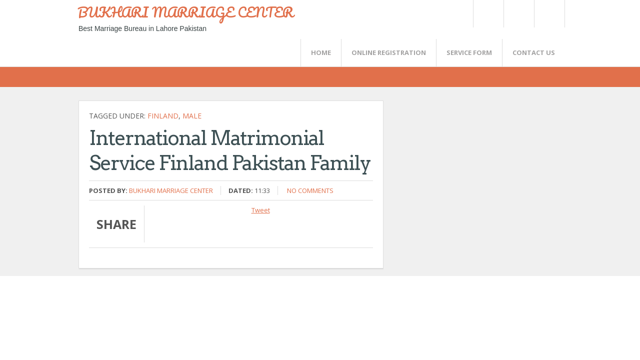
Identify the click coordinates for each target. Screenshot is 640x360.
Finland (163, 115)
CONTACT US (533, 52)
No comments (310, 190)
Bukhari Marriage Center (171, 190)
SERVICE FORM (469, 52)
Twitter (488, 14)
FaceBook (547, 14)
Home (321, 52)
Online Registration (389, 52)
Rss (518, 14)
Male (192, 115)
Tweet (261, 210)
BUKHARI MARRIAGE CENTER (186, 12)
